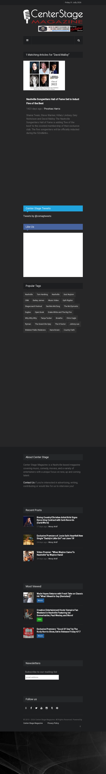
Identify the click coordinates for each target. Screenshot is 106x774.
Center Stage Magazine (33, 723)
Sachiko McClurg (53, 306)
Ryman (28, 324)
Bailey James (38, 300)
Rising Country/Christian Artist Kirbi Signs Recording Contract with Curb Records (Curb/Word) (57, 520)
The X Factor (60, 324)
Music (40, 600)
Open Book (39, 312)
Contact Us (29, 482)
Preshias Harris (52, 108)
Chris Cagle (71, 318)
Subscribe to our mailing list (41, 672)
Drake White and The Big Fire (60, 312)
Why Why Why (31, 318)
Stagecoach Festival (33, 306)
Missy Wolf (53, 527)
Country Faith (69, 330)
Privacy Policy (53, 723)
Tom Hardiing (42, 294)
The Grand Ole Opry (43, 324)
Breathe (59, 318)
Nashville (29, 294)
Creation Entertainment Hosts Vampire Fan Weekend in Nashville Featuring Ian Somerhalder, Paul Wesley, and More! (57, 613)
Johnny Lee (74, 324)
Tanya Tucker (46, 318)
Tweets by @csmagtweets (37, 216)
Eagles (28, 312)
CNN (27, 300)
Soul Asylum (69, 294)
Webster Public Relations (35, 330)
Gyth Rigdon (68, 300)
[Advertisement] (45, 180)
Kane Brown (55, 330)
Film (39, 620)
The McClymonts (71, 306)
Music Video (53, 300)
